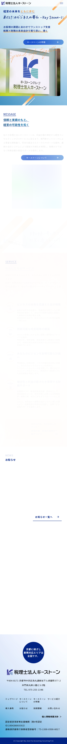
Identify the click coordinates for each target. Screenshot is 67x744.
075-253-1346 (35, 689)
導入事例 (9, 708)
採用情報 (37, 708)
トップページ (11, 699)
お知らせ (23, 708)
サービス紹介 (40, 410)
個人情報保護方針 (50, 716)
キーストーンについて (42, 157)
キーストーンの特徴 (42, 42)
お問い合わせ (54, 708)
